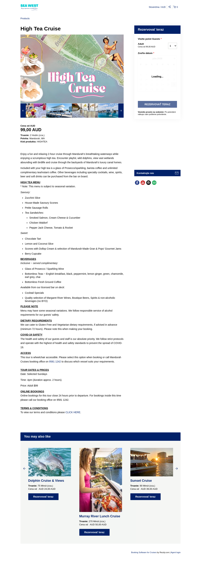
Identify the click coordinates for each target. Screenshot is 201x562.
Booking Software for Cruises (144, 552)
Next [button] (176, 468)
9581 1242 (55, 361)
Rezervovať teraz (43, 496)
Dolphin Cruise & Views (46, 480)
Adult (148, 45)
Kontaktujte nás (145, 173)
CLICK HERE (72, 412)
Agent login (176, 552)
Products (25, 18)
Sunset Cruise (141, 480)
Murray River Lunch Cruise (99, 516)
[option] (33, 110)
